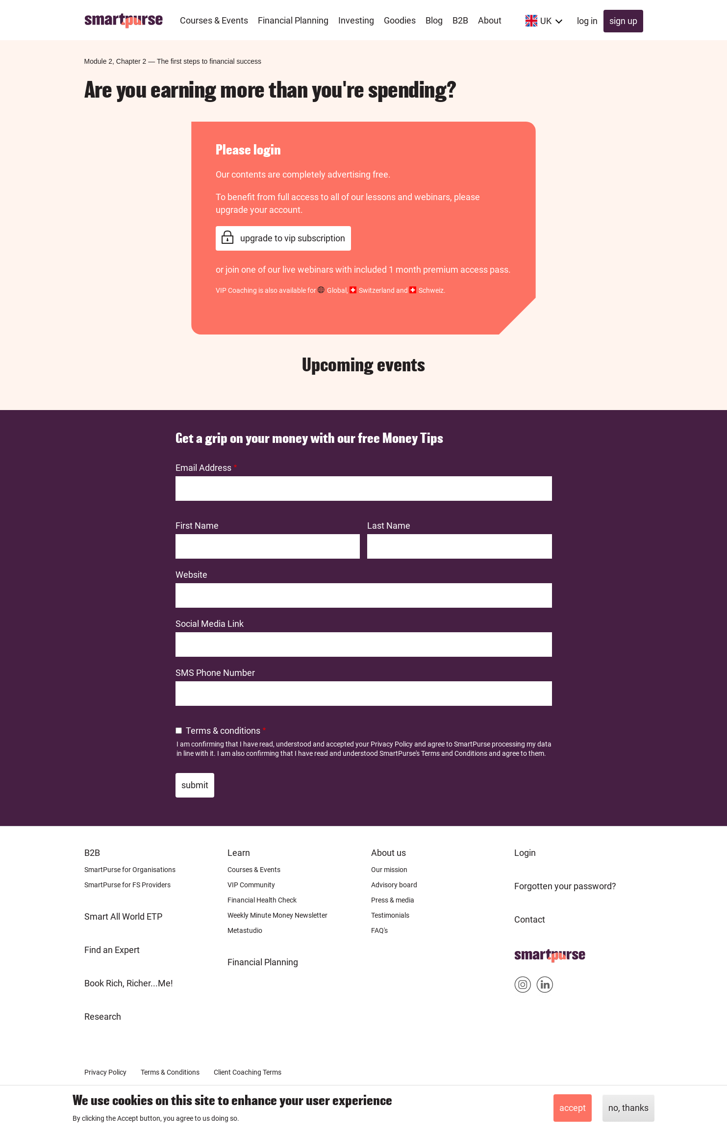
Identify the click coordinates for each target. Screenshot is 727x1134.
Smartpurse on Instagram (522, 986)
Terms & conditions (223, 730)
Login (525, 853)
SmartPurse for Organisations (129, 870)
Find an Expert (112, 950)
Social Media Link (209, 624)
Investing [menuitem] (356, 20)
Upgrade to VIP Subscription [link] (292, 238)
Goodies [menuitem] (400, 20)
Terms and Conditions (454, 753)
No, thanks (628, 1108)
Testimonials (390, 915)
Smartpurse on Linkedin (544, 986)
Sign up (623, 21)
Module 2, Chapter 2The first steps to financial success (173, 61)
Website (191, 574)
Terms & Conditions (170, 1072)
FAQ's (379, 930)
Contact (529, 919)
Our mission (389, 870)
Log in (587, 21)
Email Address (203, 468)
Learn (238, 853)
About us (388, 853)
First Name (197, 525)
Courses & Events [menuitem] (214, 20)
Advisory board (394, 885)
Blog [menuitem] (434, 20)
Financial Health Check (262, 900)
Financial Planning (262, 962)
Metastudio (244, 930)
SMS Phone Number (215, 673)
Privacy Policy (392, 744)
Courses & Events (253, 870)
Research (102, 1016)
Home (526, 953)
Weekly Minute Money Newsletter (277, 915)
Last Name (388, 525)
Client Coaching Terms (247, 1072)
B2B (92, 853)
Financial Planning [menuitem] (293, 20)
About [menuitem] (489, 20)
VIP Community (251, 885)
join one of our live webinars (279, 269)
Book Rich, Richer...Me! (128, 983)
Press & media (392, 900)
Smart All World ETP (123, 916)
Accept (572, 1108)
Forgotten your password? (565, 886)
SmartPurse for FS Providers (127, 885)
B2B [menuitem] (460, 20)
